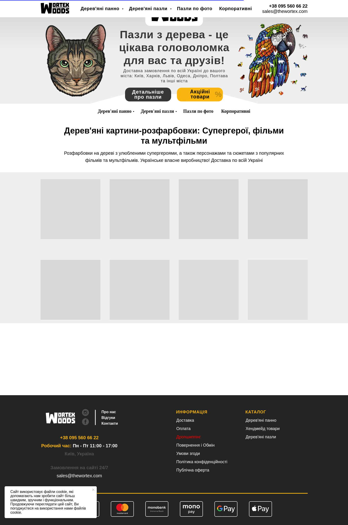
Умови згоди (188, 453)
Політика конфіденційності (201, 462)
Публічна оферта (192, 470)
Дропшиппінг (188, 437)
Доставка (185, 420)
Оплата (183, 428)
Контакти (110, 423)
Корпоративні (235, 111)
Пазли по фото (198, 111)
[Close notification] (93, 489)
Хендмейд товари (263, 428)
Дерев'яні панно (115, 111)
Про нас (109, 412)
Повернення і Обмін (195, 445)
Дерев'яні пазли (157, 111)
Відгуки (108, 418)
